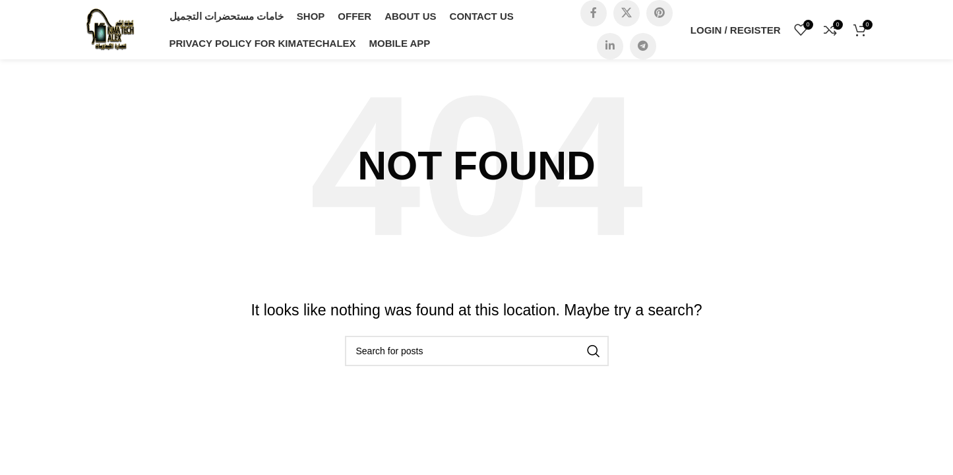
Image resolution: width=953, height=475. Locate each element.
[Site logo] (110, 28)
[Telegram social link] (643, 46)
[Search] (477, 351)
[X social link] (626, 13)
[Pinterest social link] (659, 13)
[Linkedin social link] (610, 46)
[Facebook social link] (593, 13)
